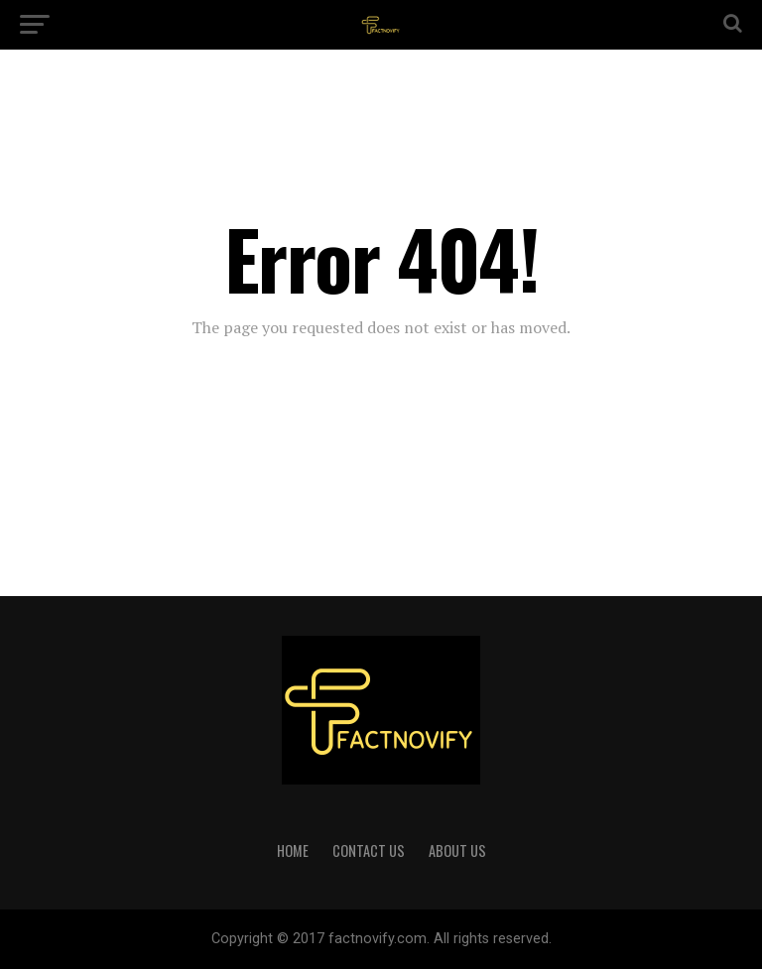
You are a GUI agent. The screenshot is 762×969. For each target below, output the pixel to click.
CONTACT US (368, 850)
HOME (293, 850)
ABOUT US (457, 850)
